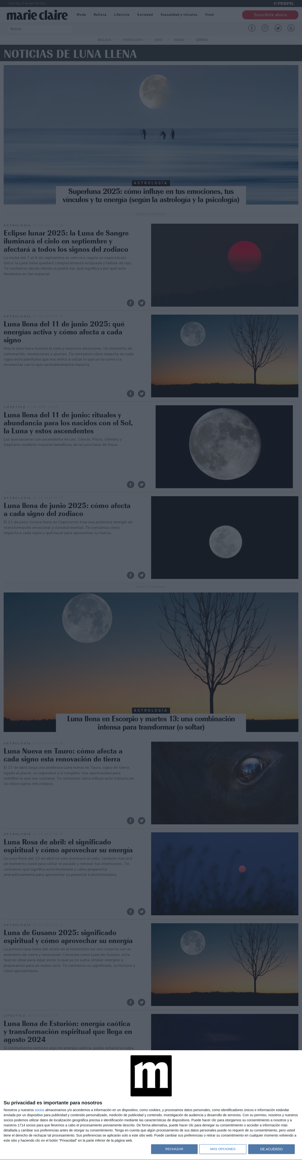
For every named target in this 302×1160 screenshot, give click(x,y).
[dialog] (151, 1105)
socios (39, 1110)
